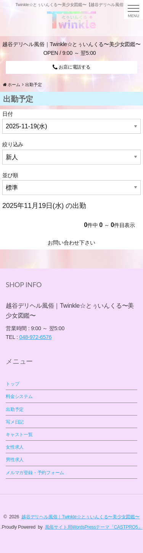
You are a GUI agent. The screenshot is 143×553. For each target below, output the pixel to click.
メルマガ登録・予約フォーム (35, 472)
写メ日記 (15, 422)
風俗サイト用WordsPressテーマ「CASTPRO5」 (94, 527)
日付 (7, 114)
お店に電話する (71, 67)
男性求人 (15, 459)
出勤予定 (15, 409)
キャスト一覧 (19, 434)
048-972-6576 (35, 337)
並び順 (10, 175)
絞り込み (12, 144)
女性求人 (15, 447)
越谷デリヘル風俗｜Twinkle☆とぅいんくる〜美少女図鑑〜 (80, 516)
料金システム (19, 396)
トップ (12, 384)
